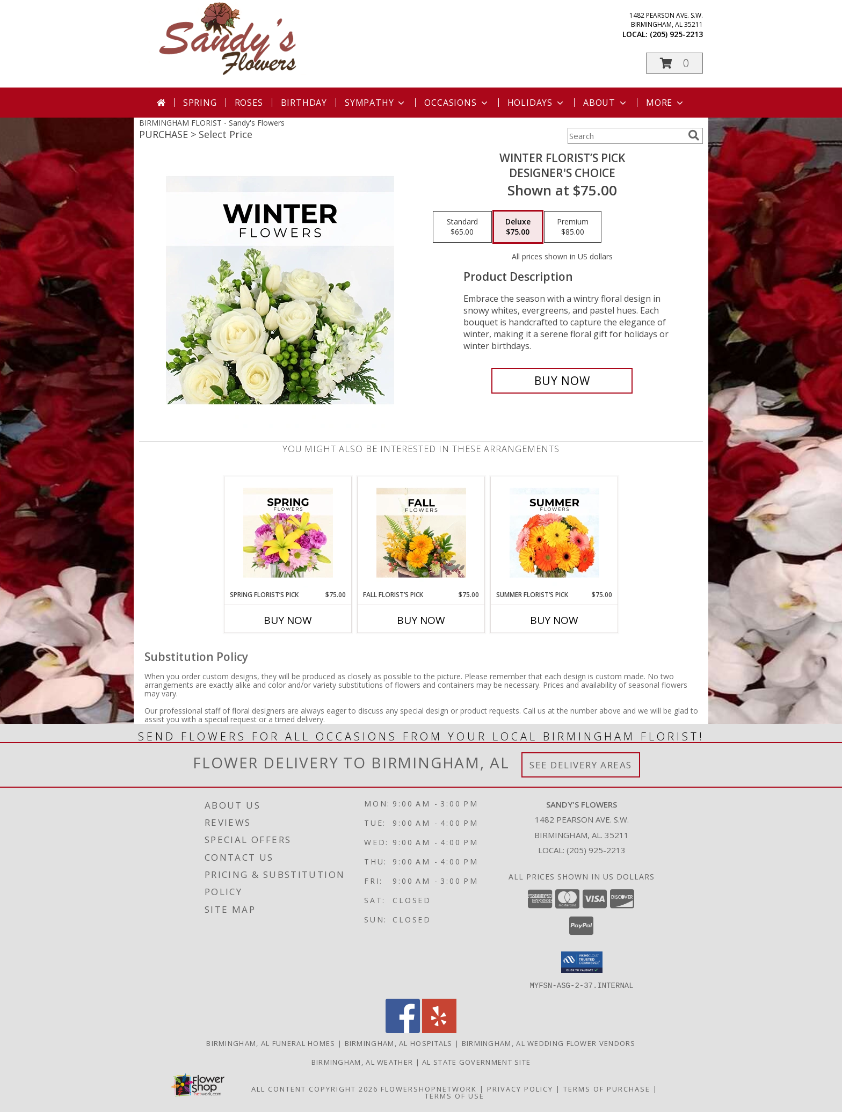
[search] (693, 135)
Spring (200, 102)
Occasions (456, 102)
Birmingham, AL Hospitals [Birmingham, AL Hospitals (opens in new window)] (399, 1043)
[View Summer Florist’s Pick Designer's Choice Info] (554, 533)
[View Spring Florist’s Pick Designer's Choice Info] (288, 533)
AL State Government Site (476, 1061)
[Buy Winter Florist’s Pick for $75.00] (562, 381)
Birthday (304, 102)
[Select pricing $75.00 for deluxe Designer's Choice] (518, 227)
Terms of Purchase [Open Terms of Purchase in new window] (606, 1088)
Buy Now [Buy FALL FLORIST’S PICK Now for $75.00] (421, 620)
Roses (249, 102)
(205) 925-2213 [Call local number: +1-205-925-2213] (676, 34)
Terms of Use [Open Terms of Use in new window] (454, 1095)
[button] (674, 63)
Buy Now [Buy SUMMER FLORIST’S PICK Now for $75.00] (554, 620)
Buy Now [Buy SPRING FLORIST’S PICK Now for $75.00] (288, 620)
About (605, 102)
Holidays (536, 102)
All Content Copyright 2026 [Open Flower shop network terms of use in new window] (314, 1088)
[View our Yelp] (439, 1029)
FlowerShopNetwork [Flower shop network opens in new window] (429, 1088)
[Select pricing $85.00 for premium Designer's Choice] (573, 227)
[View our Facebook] (403, 1029)
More (665, 102)
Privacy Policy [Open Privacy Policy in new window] (520, 1088)
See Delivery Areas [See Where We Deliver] (580, 765)
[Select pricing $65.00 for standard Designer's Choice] (462, 227)
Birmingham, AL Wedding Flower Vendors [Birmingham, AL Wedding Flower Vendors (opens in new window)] (549, 1043)
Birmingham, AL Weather (362, 1061)
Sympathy (376, 102)
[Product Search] (625, 135)
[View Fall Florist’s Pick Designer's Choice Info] (421, 533)
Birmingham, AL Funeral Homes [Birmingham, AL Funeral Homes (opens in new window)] (270, 1043)
